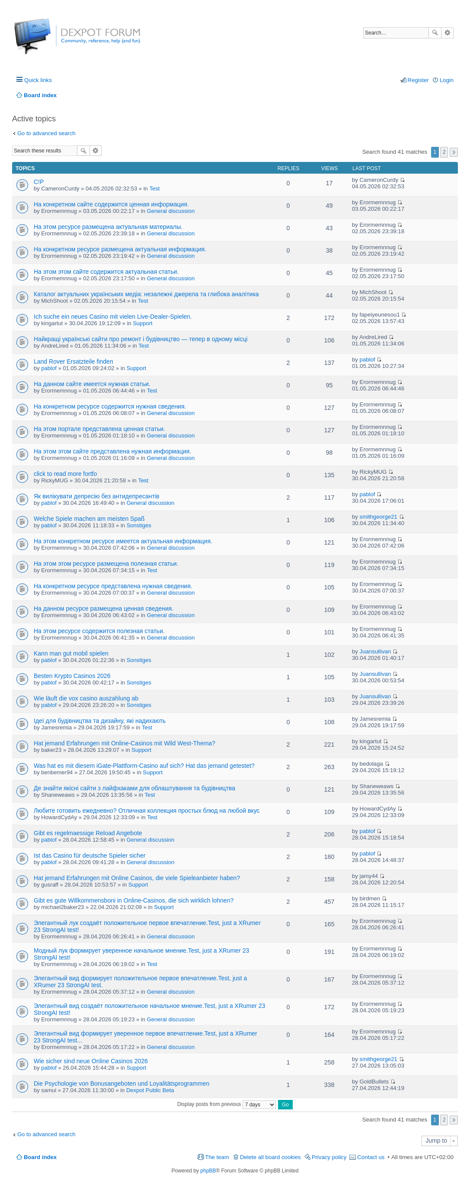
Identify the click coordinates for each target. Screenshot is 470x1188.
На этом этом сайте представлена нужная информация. (112, 451)
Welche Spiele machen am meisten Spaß (89, 518)
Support (143, 323)
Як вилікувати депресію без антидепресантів (96, 496)
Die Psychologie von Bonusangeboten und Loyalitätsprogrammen (121, 1083)
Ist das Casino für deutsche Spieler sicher (89, 855)
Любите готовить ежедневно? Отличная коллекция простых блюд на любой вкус (146, 810)
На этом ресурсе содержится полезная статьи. (99, 630)
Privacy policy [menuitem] (329, 1157)
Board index (40, 1157)
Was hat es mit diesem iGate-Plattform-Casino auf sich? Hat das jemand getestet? (144, 765)
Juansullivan (375, 651)
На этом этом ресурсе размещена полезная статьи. (106, 563)
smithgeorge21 (378, 516)
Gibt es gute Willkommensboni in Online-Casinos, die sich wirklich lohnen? (133, 900)
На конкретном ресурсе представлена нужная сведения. (113, 586)
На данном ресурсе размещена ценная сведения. (103, 608)
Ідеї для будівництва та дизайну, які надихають (100, 720)
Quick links (38, 80)
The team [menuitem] (217, 1157)
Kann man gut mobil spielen (71, 653)
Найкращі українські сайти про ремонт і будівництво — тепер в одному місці (140, 339)
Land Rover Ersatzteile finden (73, 361)
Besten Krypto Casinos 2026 (72, 675)
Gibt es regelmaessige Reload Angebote (88, 833)
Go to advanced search (46, 133)
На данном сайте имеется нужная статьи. (92, 383)
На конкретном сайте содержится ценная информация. (111, 204)
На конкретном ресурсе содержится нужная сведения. (110, 406)
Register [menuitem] (418, 80)
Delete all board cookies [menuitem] (270, 1157)
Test (154, 188)
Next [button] (454, 152)
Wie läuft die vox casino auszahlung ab (86, 698)
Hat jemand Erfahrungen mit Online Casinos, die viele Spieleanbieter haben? (137, 877)
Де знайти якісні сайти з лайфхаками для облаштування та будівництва (134, 788)
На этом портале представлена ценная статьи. (99, 428)
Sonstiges (139, 525)
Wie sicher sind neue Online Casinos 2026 (91, 1061)
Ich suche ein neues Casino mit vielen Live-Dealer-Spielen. (113, 316)
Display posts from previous (226, 1104)
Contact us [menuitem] (370, 1157)
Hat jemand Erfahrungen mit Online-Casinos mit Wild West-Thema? (124, 743)
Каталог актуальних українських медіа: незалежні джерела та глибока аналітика (146, 294)
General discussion (171, 211)
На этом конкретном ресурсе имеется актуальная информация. (123, 541)
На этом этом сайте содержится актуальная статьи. (106, 271)
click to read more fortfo (65, 473)
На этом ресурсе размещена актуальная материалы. (108, 226)
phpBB (208, 1171)
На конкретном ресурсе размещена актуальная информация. (120, 249)
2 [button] (444, 152)
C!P (39, 181)
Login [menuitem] (447, 80)
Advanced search (447, 33)
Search (434, 33)
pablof (48, 368)
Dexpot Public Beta (150, 1090)
